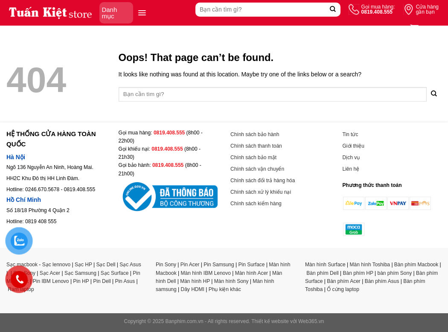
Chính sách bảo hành (254, 134)
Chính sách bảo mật (253, 157)
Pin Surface (252, 265)
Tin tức (350, 134)
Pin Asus (125, 281)
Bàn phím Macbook (416, 265)
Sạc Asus (130, 265)
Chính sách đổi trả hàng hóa (262, 180)
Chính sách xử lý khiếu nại (260, 192)
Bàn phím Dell (322, 273)
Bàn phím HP (358, 273)
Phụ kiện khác (225, 289)
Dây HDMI (192, 289)
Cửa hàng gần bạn (427, 9)
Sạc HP (83, 265)
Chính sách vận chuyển (257, 169)
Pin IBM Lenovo (51, 281)
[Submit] (333, 10)
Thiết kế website (269, 321)
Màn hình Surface (325, 265)
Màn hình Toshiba (370, 265)
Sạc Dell (105, 265)
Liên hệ (351, 169)
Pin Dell (102, 281)
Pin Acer (190, 265)
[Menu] (141, 13)
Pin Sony (166, 265)
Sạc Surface (115, 273)
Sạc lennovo (56, 265)
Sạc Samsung (80, 273)
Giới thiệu (353, 146)
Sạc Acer (50, 273)
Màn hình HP (195, 281)
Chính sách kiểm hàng (256, 204)
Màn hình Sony (231, 281)
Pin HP (81, 281)
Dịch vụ (351, 157)
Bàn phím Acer (344, 281)
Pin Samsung (219, 265)
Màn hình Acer (251, 273)
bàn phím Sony (394, 273)
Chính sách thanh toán (256, 146)
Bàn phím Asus (382, 281)
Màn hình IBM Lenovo (206, 273)
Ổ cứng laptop (343, 289)
